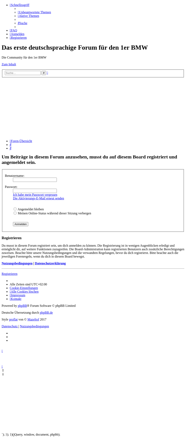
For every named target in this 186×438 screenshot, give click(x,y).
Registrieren (9, 274)
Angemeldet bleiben (29, 209)
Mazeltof (33, 319)
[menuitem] (34, 12)
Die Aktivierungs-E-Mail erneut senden (38, 198)
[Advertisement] (93, 108)
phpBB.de (46, 312)
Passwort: (11, 187)
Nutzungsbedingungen (17, 263)
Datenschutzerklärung (50, 263)
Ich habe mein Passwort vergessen (35, 194)
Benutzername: (14, 175)
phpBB (22, 305)
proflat (13, 319)
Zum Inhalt (9, 64)
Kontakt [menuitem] (15, 299)
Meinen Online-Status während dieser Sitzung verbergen (52, 213)
